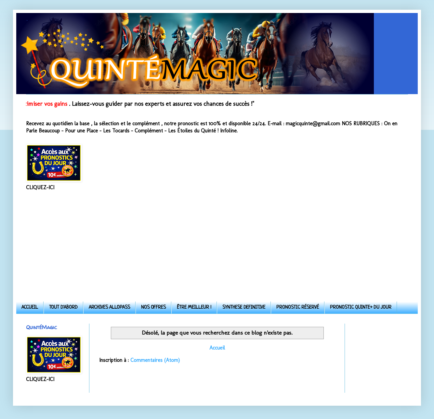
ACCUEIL (29, 307)
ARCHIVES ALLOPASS (109, 307)
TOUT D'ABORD (63, 307)
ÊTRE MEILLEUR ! (194, 307)
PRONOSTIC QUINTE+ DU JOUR (360, 307)
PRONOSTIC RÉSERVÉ (297, 307)
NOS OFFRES (153, 307)
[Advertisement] (217, 246)
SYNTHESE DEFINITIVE (243, 307)
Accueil (217, 348)
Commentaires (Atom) (155, 360)
